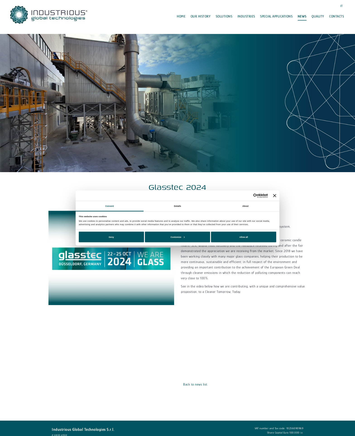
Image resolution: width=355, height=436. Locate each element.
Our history (201, 16)
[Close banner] (274, 195)
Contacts (336, 16)
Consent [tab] (109, 206)
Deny (111, 237)
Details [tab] (177, 206)
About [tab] (245, 206)
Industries (246, 16)
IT (341, 6)
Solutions (224, 16)
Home (181, 16)
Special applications (276, 16)
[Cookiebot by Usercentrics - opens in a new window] (248, 195)
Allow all (243, 237)
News (302, 16)
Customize (177, 237)
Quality (318, 16)
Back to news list (195, 384)
